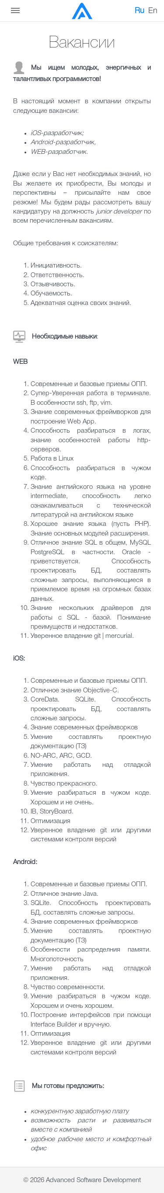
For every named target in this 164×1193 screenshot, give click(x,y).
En (152, 10)
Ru (139, 10)
